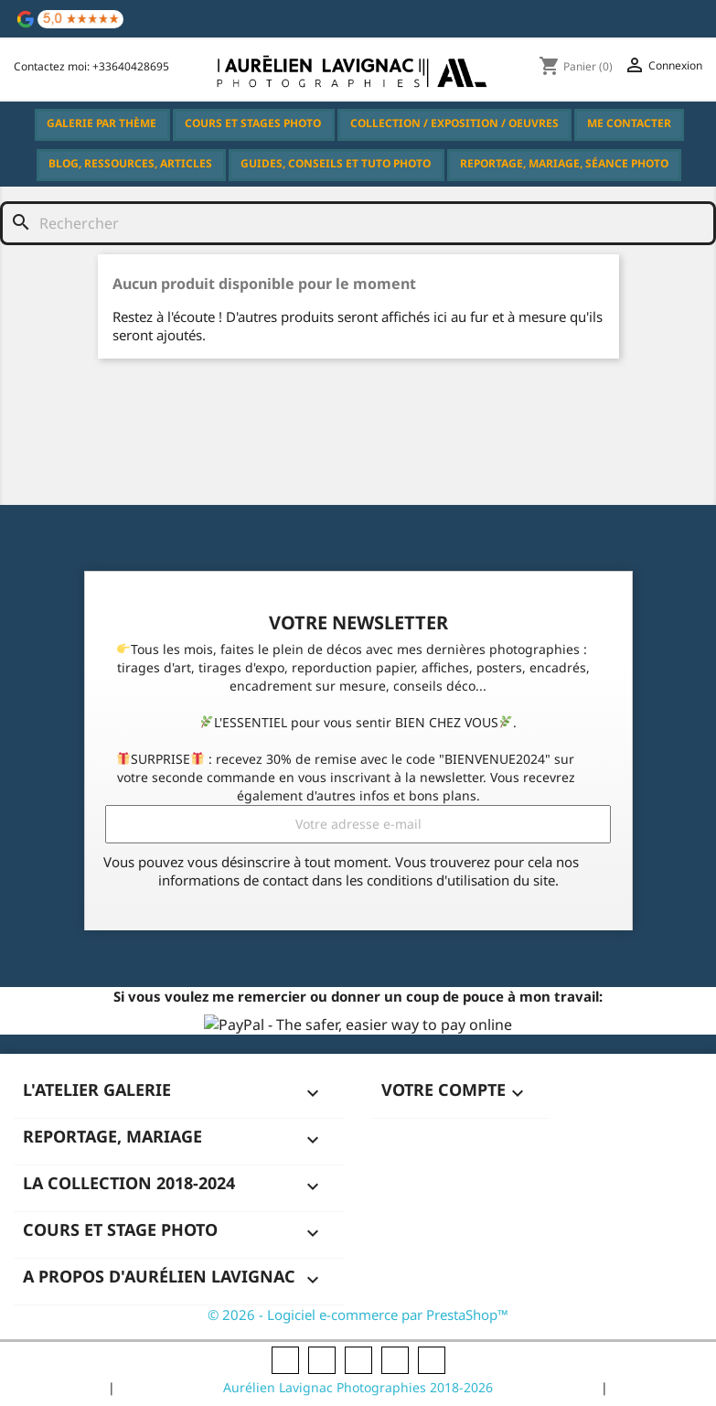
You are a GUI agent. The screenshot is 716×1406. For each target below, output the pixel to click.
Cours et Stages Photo (254, 127)
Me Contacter (629, 123)
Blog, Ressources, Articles (131, 168)
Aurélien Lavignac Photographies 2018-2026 (358, 1387)
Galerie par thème (102, 127)
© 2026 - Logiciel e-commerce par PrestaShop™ (358, 1314)
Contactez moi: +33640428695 (91, 66)
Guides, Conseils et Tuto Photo (336, 168)
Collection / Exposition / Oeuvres (454, 123)
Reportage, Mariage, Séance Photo (564, 163)
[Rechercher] (322, 223)
